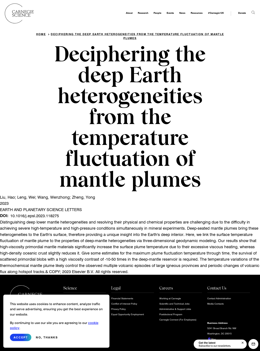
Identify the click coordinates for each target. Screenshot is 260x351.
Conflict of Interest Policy (124, 304)
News (177, 16)
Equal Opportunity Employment (127, 315)
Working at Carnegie (170, 299)
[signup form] (242, 342)
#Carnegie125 (211, 16)
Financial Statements (122, 299)
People (152, 16)
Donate (237, 16)
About (124, 16)
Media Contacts (215, 304)
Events (165, 16)
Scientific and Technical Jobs (174, 304)
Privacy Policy (118, 310)
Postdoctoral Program (170, 315)
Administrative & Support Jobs (175, 310)
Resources (191, 16)
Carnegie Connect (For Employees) (177, 320)
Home (41, 35)
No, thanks (47, 337)
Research (138, 16)
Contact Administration (219, 299)
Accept (21, 337)
